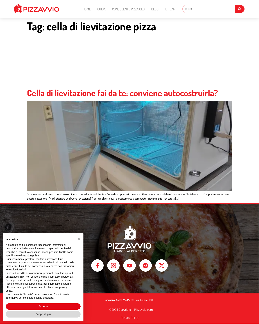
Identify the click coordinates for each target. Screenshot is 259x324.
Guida (101, 9)
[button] (79, 239)
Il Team (170, 9)
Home (87, 9)
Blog (154, 9)
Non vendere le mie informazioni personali (49, 276)
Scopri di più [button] (43, 314)
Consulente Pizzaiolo (128, 9)
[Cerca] (239, 9)
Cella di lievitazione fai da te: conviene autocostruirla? (122, 92)
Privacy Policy (129, 318)
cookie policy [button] (31, 255)
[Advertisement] (129, 60)
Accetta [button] (43, 306)
